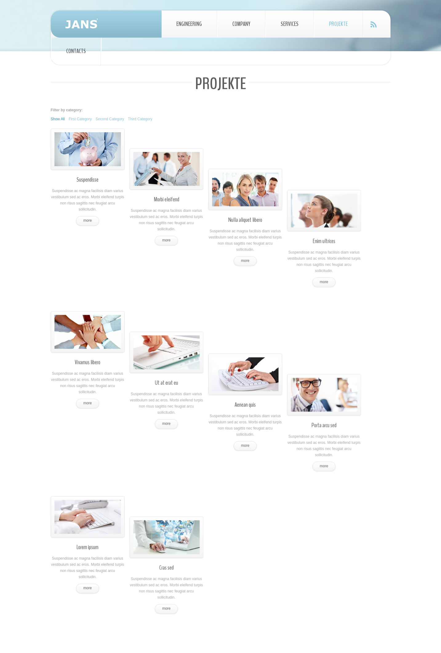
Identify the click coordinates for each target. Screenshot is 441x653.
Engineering (189, 24)
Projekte (338, 24)
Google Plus (344, 581)
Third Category (140, 119)
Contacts (76, 51)
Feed (374, 24)
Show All (58, 119)
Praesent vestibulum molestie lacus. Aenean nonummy (105, 535)
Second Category (110, 119)
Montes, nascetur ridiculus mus (262, 589)
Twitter (321, 581)
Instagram (355, 581)
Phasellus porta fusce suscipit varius (266, 552)
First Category (80, 119)
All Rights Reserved (215, 634)
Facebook (333, 581)
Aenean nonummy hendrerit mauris (266, 540)
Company (241, 24)
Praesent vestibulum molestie (261, 528)
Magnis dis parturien (253, 577)
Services (290, 24)
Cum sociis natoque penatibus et (264, 565)
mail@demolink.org (345, 558)
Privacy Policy (247, 634)
